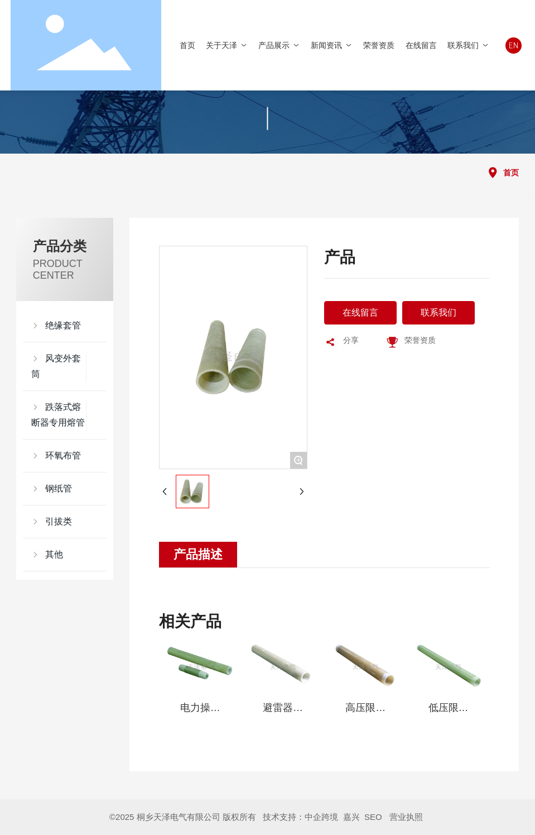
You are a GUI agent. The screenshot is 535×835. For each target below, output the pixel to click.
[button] (172, 701)
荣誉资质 (420, 340)
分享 (351, 340)
